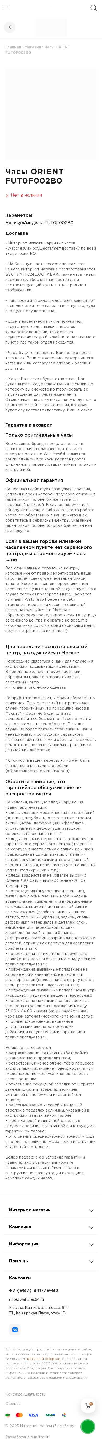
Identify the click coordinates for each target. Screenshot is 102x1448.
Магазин (33, 47)
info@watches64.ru (26, 1299)
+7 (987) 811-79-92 (33, 1290)
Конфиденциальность (25, 1394)
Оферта (13, 1403)
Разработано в (27, 1437)
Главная (13, 47)
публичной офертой (43, 1358)
